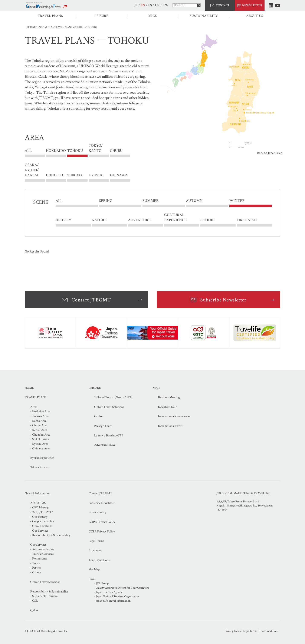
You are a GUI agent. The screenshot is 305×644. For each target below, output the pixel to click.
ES (150, 5)
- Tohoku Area (39, 416)
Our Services (38, 545)
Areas (33, 407)
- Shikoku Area (39, 439)
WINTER (237, 201)
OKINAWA (119, 175)
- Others (35, 572)
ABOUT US (254, 16)
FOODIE (207, 220)
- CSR (34, 601)
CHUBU (116, 151)
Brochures (95, 550)
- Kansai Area (38, 430)
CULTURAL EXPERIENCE (175, 217)
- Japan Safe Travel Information (112, 601)
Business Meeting (169, 397)
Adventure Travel (105, 445)
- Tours (35, 563)
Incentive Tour (167, 407)
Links (92, 579)
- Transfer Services (41, 554)
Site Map (94, 569)
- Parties (35, 568)
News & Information (37, 493)
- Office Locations (41, 526)
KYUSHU (96, 175)
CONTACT (222, 5)
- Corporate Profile (42, 521)
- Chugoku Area (40, 435)
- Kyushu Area (39, 444)
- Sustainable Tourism (44, 596)
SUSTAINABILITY (204, 16)
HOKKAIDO (56, 151)
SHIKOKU (75, 175)
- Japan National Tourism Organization (117, 596)
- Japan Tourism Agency (108, 592)
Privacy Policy (97, 512)
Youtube (277, 5)
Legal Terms (96, 541)
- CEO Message (39, 507)
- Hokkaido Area (40, 411)
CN (157, 5)
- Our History (38, 517)
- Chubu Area (38, 425)
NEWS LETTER (252, 5)
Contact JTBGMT (91, 300)
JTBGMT (32, 27)
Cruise (98, 416)
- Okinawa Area (40, 448)
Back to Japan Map (269, 153)
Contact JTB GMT (100, 493)
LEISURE (101, 16)
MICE (152, 16)
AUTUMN (194, 201)
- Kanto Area (38, 421)
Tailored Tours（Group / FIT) (113, 397)
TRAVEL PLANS (50, 16)
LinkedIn (271, 5)
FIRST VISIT (247, 220)
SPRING (105, 201)
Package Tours (103, 426)
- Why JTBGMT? (41, 512)
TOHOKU (79, 27)
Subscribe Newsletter (223, 300)
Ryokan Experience (42, 458)
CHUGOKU (55, 175)
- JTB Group (101, 583)
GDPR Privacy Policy (102, 522)
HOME (29, 388)
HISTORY (63, 220)
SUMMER (150, 201)
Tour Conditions (99, 560)
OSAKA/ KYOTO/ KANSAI (32, 170)
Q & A (34, 610)
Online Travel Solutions (109, 407)
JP (136, 5)
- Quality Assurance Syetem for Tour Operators (121, 588)
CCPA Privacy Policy (102, 531)
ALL (28, 151)
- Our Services (39, 531)
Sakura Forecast (40, 467)
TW (165, 5)
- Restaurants (38, 559)
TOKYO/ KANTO (96, 151)
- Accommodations (42, 549)
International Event (170, 426)
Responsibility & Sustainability (49, 591)
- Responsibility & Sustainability (50, 535)
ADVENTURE (139, 220)
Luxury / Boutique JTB (108, 435)
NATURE (99, 220)
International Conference (174, 416)
